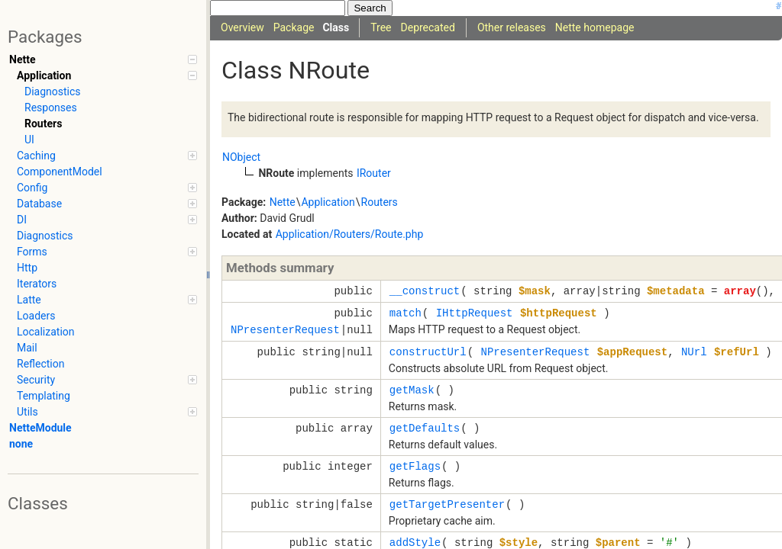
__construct (424, 291)
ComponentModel (59, 171)
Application (107, 75)
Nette (103, 59)
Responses (50, 107)
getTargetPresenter (447, 504)
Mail (27, 348)
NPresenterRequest (285, 330)
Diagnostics (52, 91)
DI (107, 220)
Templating (43, 396)
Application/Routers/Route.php (350, 234)
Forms (107, 252)
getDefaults (424, 428)
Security (107, 380)
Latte (107, 300)
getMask (412, 390)
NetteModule (40, 428)
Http (27, 268)
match (405, 313)
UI (29, 139)
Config (107, 187)
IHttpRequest (474, 313)
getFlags (415, 466)
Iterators (37, 284)
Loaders (36, 316)
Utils (107, 412)
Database (107, 203)
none (21, 444)
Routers (43, 123)
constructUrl (428, 352)
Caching (107, 155)
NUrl (694, 352)
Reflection (40, 364)
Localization (46, 332)
